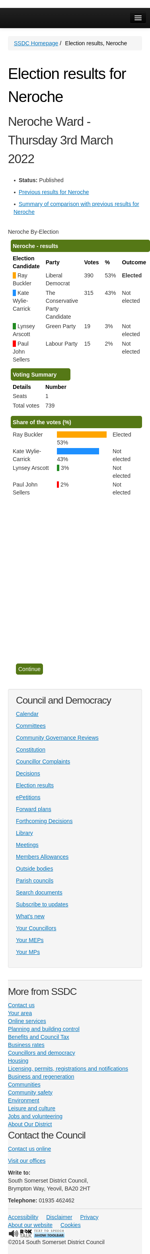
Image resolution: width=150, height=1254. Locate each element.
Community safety (30, 1092)
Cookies (70, 1225)
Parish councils (34, 880)
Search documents (39, 892)
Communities (24, 1084)
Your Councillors (36, 928)
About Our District (30, 1124)
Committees (31, 726)
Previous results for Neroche (54, 192)
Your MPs (28, 952)
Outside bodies (34, 868)
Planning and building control (44, 1029)
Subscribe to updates (42, 904)
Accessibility (23, 1217)
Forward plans (33, 809)
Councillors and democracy (41, 1053)
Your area (20, 1013)
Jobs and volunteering (35, 1116)
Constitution (30, 749)
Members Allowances (42, 857)
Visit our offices (26, 1161)
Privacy (89, 1217)
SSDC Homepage (36, 43)
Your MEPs (30, 940)
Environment (23, 1100)
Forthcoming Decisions (44, 821)
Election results (35, 785)
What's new (30, 916)
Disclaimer (59, 1217)
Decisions (28, 773)
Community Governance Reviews (57, 738)
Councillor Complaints (43, 761)
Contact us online (29, 1149)
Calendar (27, 714)
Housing (18, 1061)
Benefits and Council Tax (38, 1037)
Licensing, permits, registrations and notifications (68, 1069)
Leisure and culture (31, 1108)
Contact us (21, 1005)
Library (24, 833)
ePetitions (28, 797)
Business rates (26, 1045)
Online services (27, 1021)
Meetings (27, 845)
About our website (30, 1225)
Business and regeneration (41, 1076)
